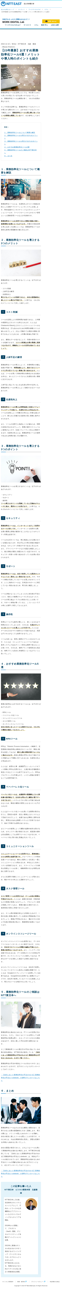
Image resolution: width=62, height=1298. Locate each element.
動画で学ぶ (47, 25)
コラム (46, 9)
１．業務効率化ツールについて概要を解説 (19, 132)
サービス (32, 25)
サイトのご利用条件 (7, 1281)
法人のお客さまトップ (7, 9)
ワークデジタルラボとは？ (20, 25)
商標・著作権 (22, 1281)
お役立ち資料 (56, 25)
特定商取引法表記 (55, 1281)
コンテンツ (21, 9)
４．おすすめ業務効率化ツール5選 (17, 147)
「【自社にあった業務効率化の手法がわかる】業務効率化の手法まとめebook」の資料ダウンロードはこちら (20, 1077)
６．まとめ (8, 156)
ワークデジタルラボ (34, 9)
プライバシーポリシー (38, 1281)
